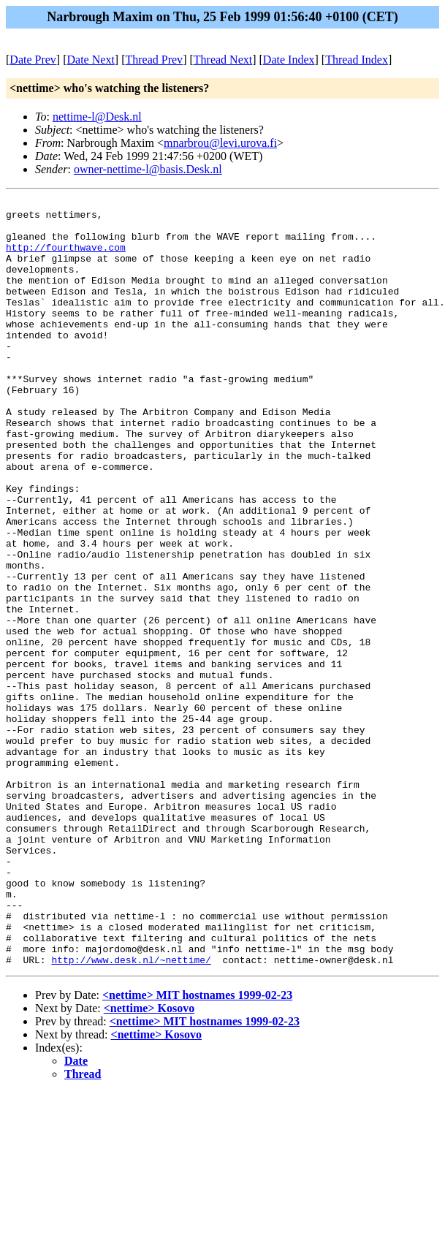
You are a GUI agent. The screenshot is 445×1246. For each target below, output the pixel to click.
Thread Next (223, 59)
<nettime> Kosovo (149, 1161)
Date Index (289, 59)
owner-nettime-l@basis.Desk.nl (148, 169)
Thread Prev (154, 59)
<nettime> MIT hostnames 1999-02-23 (197, 1148)
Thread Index (356, 59)
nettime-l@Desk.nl (97, 116)
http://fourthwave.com (66, 258)
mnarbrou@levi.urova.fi (220, 143)
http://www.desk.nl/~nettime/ (130, 1113)
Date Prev (32, 59)
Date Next (91, 59)
